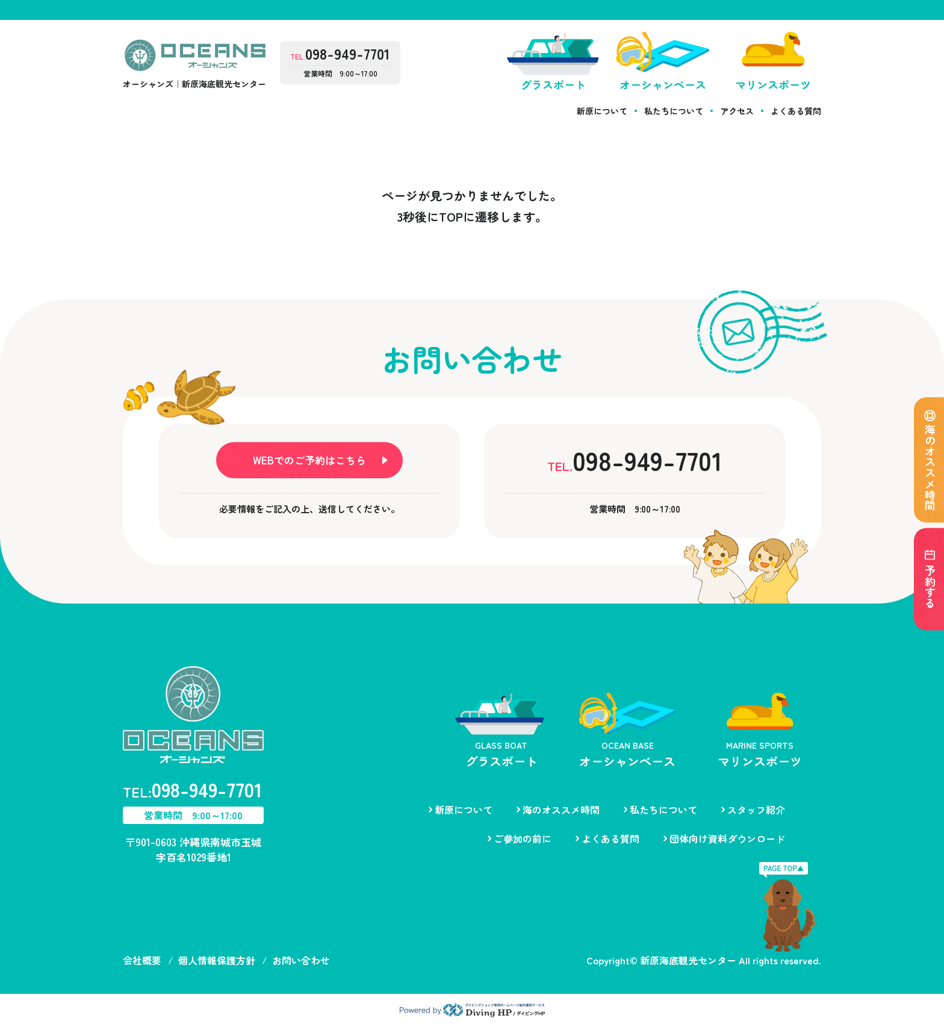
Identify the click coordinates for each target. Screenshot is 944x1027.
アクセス (737, 111)
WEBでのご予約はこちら (309, 459)
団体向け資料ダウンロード (727, 838)
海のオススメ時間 (561, 809)
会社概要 (142, 960)
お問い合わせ (301, 960)
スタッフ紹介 (756, 809)
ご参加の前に (522, 838)
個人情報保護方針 (216, 960)
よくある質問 (796, 111)
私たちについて (673, 111)
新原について (602, 111)
